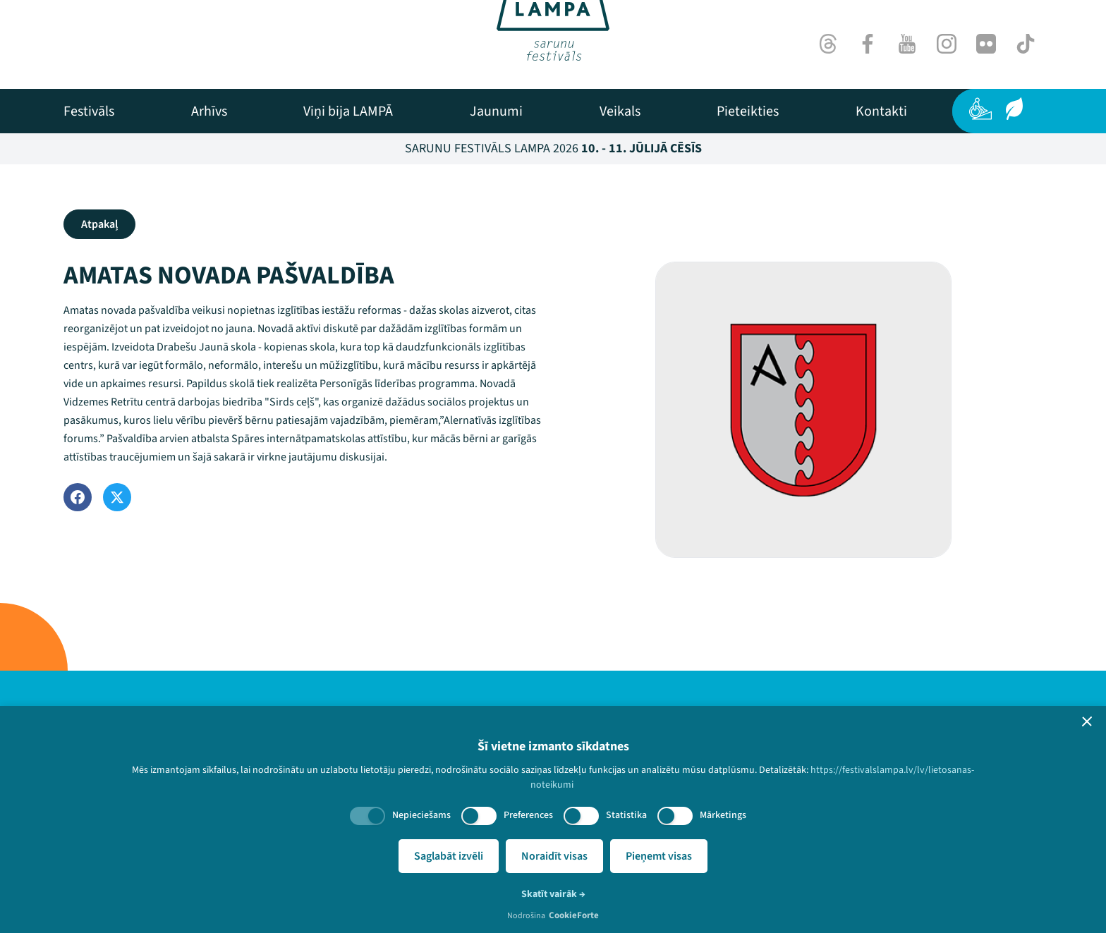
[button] (1086, 721)
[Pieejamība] (980, 108)
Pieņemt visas (659, 856)
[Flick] (986, 44)
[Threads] (828, 44)
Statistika (626, 815)
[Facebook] (868, 44)
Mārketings (723, 815)
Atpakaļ (99, 224)
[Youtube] (907, 44)
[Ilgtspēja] (1014, 108)
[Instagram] (947, 44)
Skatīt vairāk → (553, 894)
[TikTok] (1026, 44)
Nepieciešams (421, 815)
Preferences (528, 815)
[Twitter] (117, 497)
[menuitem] (88, 111)
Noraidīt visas (554, 856)
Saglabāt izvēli (448, 856)
